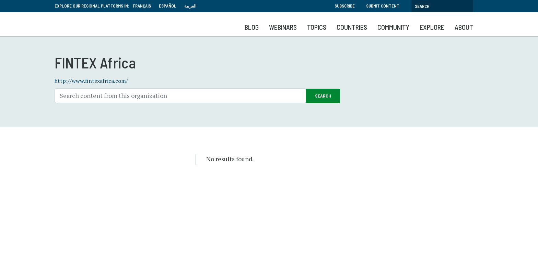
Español (167, 6)
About (464, 27)
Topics (316, 27)
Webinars (283, 27)
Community (393, 27)
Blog (252, 27)
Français (142, 6)
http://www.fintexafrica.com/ (91, 81)
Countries (352, 27)
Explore (432, 27)
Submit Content (382, 6)
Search (323, 96)
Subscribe (345, 6)
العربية (190, 6)
